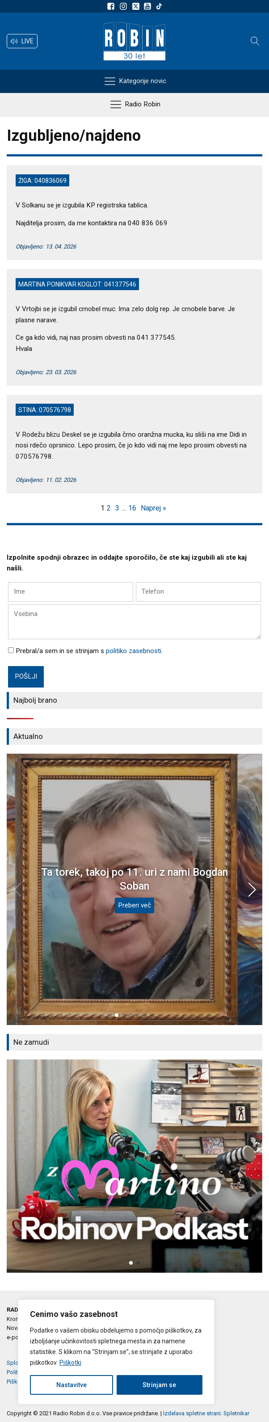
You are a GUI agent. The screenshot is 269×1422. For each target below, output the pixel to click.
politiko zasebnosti (133, 651)
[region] (116, 1352)
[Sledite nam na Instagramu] (124, 6)
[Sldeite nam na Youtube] (148, 6)
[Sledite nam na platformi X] (137, 6)
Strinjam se (159, 1384)
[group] (134, 1166)
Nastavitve (71, 1384)
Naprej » (153, 508)
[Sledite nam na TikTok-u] (159, 6)
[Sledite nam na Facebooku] (112, 6)
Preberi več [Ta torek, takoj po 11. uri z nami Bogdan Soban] (134, 905)
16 (132, 508)
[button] (22, 41)
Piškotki (70, 1362)
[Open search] (255, 41)
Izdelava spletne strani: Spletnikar (206, 1413)
